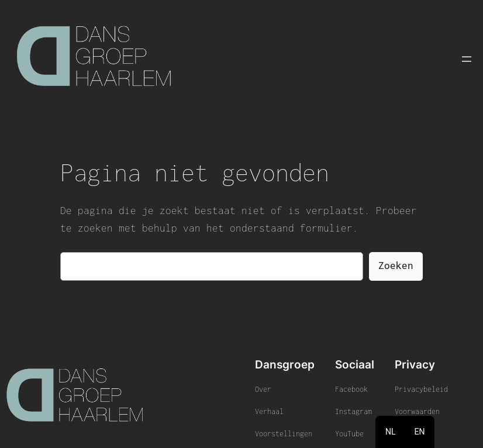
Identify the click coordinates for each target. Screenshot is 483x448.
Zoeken (395, 265)
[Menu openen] (467, 59)
